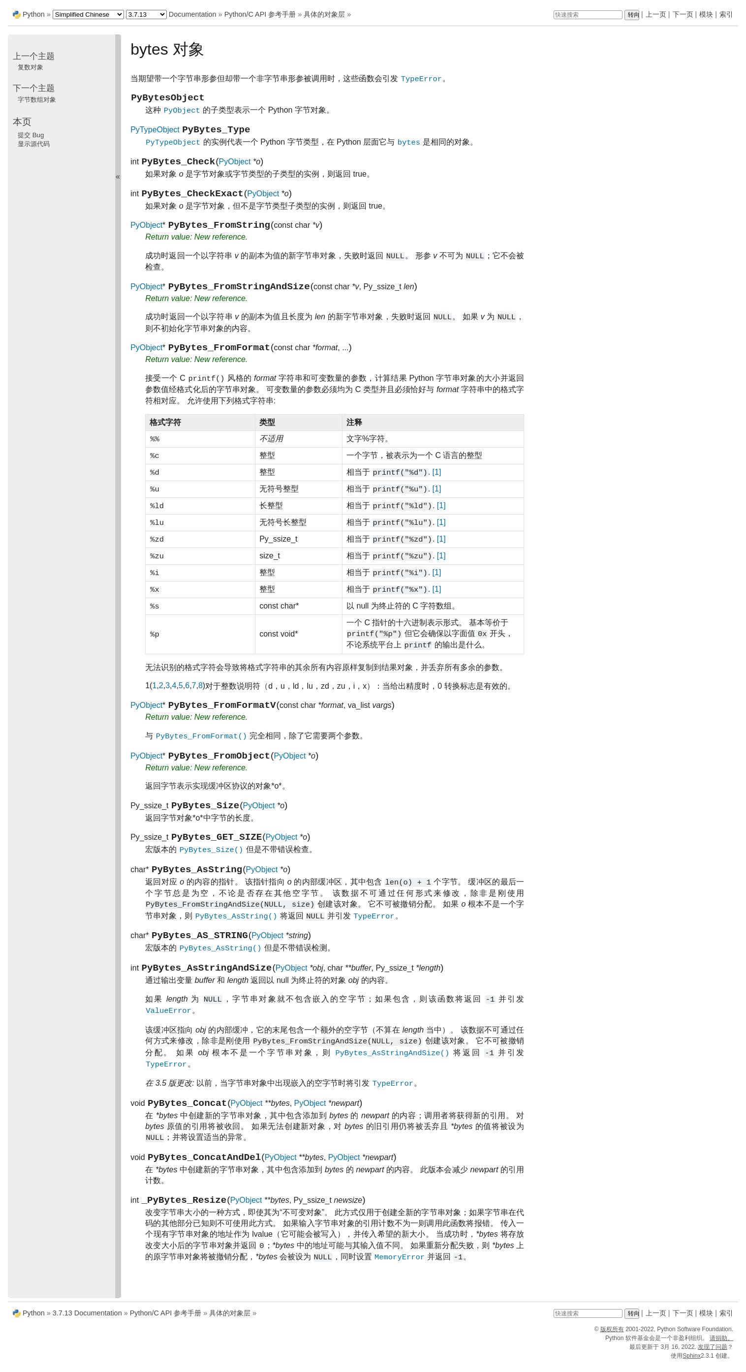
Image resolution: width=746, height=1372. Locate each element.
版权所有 (612, 1336)
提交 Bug (31, 135)
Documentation (193, 14)
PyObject (235, 168)
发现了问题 (712, 1354)
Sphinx (692, 1363)
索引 (726, 14)
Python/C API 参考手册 (260, 14)
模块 (706, 14)
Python (34, 14)
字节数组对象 (37, 99)
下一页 (683, 14)
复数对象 (30, 67)
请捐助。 (721, 1345)
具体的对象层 (324, 14)
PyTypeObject (155, 134)
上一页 (656, 14)
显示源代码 (34, 144)
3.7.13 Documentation (87, 1320)
